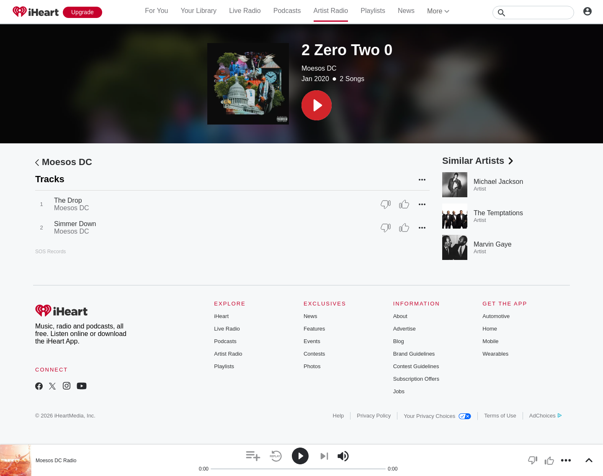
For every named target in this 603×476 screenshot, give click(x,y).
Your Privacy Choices (437, 416)
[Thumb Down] (385, 204)
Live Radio (245, 10)
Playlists (373, 10)
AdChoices (545, 415)
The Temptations (498, 212)
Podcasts (287, 10)
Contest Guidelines (416, 366)
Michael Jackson (498, 181)
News (406, 10)
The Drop (68, 200)
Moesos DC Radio (56, 460)
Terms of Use (500, 415)
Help (338, 415)
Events (312, 341)
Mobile (490, 341)
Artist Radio (331, 10)
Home (489, 329)
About (400, 316)
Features (314, 329)
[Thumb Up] (404, 204)
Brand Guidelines (414, 354)
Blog (398, 341)
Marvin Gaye (493, 244)
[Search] (533, 12)
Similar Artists (478, 160)
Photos (312, 366)
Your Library (198, 10)
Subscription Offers (416, 379)
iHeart (221, 316)
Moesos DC (319, 68)
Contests (314, 354)
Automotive (496, 316)
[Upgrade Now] (82, 12)
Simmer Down (75, 223)
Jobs (399, 391)
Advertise (404, 329)
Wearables (495, 354)
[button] (317, 105)
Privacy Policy (374, 415)
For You (156, 10)
